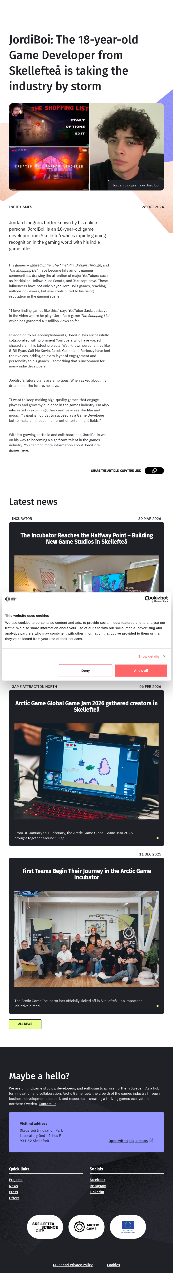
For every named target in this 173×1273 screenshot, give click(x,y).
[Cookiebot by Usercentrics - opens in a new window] (148, 599)
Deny (86, 670)
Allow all (141, 670)
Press (13, 1192)
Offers (14, 1198)
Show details (148, 656)
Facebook (97, 1180)
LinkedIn (97, 1192)
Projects (16, 1180)
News (13, 1186)
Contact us (47, 1103)
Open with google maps (128, 1141)
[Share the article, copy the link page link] (154, 470)
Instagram (98, 1186)
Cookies (113, 1265)
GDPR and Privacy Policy (73, 1265)
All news (25, 1024)
